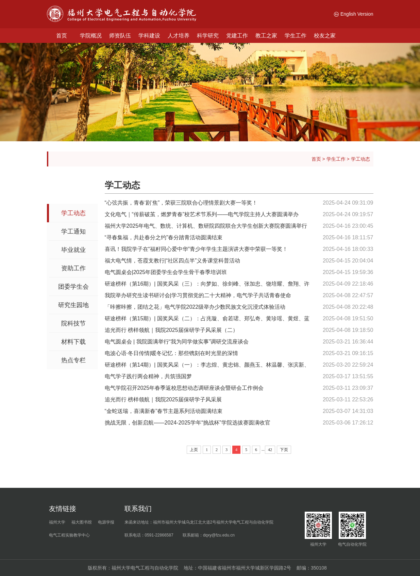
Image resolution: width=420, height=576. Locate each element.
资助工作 (73, 268)
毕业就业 (73, 249)
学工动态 (360, 159)
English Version (353, 14)
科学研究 (208, 35)
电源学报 (106, 522)
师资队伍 (120, 35)
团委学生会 (73, 286)
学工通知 (73, 231)
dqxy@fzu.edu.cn (219, 535)
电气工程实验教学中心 (69, 535)
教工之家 (266, 35)
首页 (61, 35)
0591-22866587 (159, 535)
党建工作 (237, 35)
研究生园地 (73, 305)
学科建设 (149, 35)
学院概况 (91, 35)
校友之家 (325, 35)
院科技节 (73, 323)
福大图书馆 (81, 522)
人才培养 (178, 35)
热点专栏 (73, 360)
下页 (284, 449)
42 (270, 449)
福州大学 (57, 522)
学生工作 (295, 35)
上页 (194, 449)
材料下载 (73, 341)
